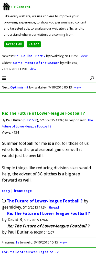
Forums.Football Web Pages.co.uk (30, 252)
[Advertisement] (48, 102)
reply (6, 191)
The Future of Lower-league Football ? (45, 201)
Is (18, 242)
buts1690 (30, 120)
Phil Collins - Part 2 (30, 56)
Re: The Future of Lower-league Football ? (48, 213)
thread (54, 207)
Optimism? (19, 87)
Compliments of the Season (36, 63)
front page (23, 191)
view (84, 56)
